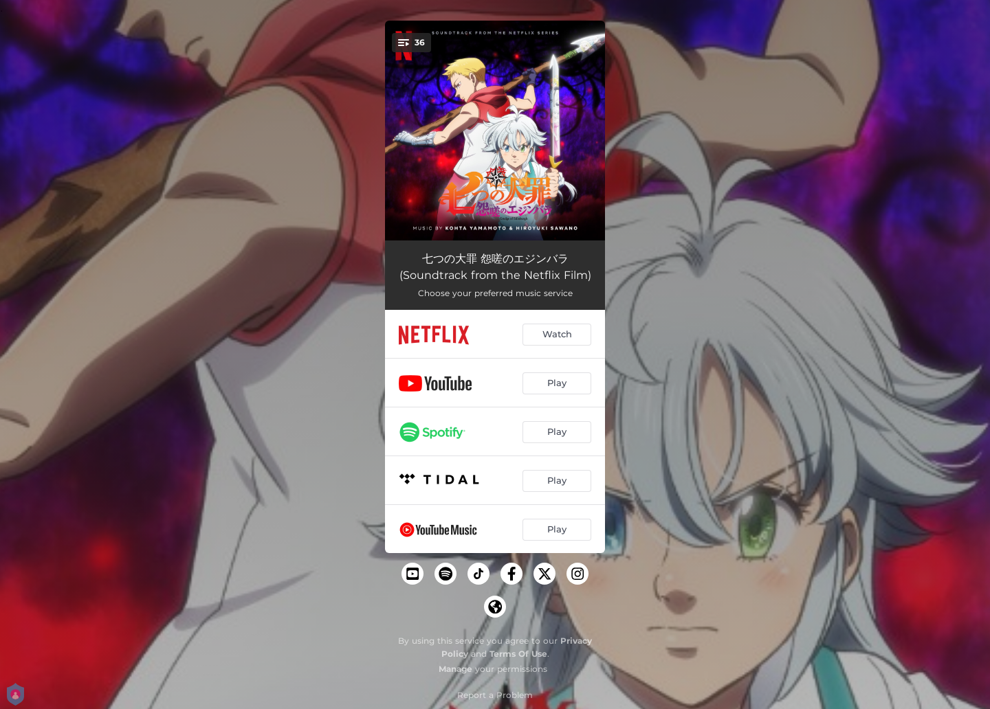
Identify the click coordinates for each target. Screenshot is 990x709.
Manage (455, 669)
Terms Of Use (518, 654)
